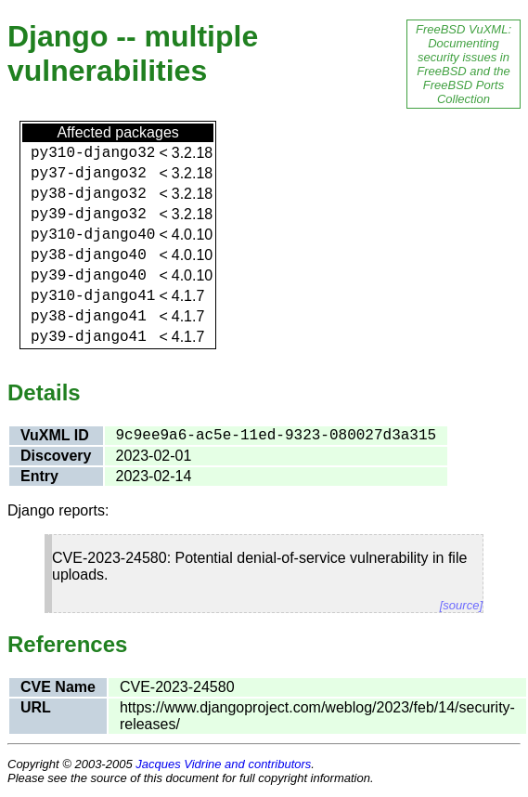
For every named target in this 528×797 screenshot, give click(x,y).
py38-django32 (89, 194)
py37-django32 (89, 173)
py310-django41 (93, 296)
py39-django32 (89, 214)
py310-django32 (93, 153)
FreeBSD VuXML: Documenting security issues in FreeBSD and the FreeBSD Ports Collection (463, 64)
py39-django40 (89, 276)
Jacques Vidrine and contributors (223, 764)
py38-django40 (89, 255)
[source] (461, 605)
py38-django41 (89, 316)
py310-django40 (93, 235)
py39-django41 (89, 337)
